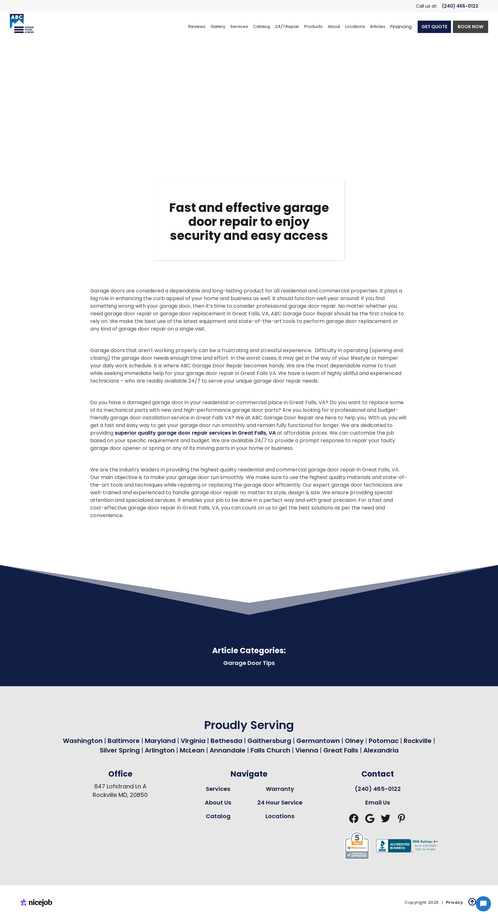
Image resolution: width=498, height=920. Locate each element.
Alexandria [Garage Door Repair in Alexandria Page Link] (381, 750)
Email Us (377, 802)
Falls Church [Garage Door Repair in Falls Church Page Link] (270, 750)
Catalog (218, 816)
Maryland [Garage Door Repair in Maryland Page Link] (160, 740)
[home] (22, 23)
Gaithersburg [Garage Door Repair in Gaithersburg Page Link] (269, 740)
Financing (401, 26)
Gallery (218, 26)
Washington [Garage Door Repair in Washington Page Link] (83, 740)
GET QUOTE (434, 26)
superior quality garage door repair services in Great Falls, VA (195, 433)
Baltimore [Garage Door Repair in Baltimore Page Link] (124, 740)
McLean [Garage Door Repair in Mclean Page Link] (192, 750)
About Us (218, 802)
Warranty (280, 789)
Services (218, 789)
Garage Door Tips (249, 663)
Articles (377, 26)
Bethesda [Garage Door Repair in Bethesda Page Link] (226, 740)
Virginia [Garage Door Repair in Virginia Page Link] (193, 740)
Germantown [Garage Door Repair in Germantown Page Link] (318, 740)
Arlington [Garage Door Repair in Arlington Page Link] (160, 750)
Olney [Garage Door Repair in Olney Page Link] (355, 740)
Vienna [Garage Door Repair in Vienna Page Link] (306, 750)
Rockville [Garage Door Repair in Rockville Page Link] (418, 740)
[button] (239, 27)
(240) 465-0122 (460, 6)
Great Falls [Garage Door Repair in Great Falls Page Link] (340, 750)
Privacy (454, 902)
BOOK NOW (470, 26)
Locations (280, 816)
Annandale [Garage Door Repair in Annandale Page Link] (228, 750)
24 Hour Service (279, 802)
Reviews (196, 26)
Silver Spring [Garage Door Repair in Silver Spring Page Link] (120, 750)
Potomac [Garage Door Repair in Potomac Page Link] (384, 740)
